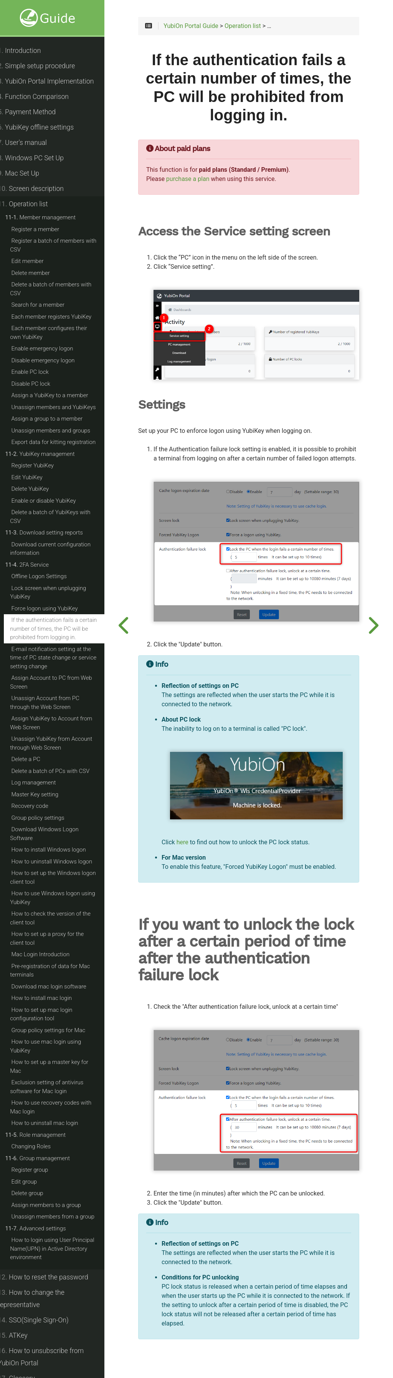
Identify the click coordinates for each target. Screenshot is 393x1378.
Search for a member (46, 304)
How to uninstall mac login (53, 1123)
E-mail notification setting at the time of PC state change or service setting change (61, 658)
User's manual (30, 142)
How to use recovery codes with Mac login (59, 1107)
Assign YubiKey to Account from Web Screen (59, 723)
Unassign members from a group (61, 1216)
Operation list (31, 204)
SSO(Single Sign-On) (41, 1320)
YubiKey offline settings (44, 127)
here (196, 834)
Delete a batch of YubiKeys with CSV (58, 517)
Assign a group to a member (55, 418)
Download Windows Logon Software (52, 834)
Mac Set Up (27, 173)
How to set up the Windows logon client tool (61, 877)
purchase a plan (201, 180)
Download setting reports (52, 532)
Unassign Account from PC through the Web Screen (63, 702)
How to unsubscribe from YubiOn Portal (49, 1357)
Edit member (36, 261)
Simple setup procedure (44, 66)
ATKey (21, 1335)
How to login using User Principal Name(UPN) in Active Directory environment (60, 1249)
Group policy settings (46, 817)
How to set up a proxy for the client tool (62, 938)
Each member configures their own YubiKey (62, 332)
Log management (42, 782)
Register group (38, 1169)
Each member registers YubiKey (60, 316)
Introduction (27, 50)
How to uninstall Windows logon (60, 861)
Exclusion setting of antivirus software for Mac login (55, 1087)
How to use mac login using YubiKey (53, 1046)
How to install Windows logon (57, 849)
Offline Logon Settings (47, 576)
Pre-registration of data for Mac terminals (58, 970)
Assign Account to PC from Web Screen (59, 682)
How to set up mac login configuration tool (49, 1014)
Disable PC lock (39, 383)
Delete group (35, 1193)
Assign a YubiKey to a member (58, 395)
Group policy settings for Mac (57, 1030)
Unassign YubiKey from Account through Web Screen (59, 743)
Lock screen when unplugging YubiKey (56, 592)
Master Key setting (43, 794)
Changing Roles (39, 1146)
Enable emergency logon (50, 348)
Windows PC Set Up (39, 158)
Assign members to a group (54, 1205)
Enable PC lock (38, 371)
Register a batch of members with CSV (61, 245)
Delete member (39, 273)
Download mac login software (57, 986)
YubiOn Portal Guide (204, 27)
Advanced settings (43, 1228)
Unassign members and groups (59, 430)
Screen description (39, 188)
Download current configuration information (58, 549)
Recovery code (38, 805)
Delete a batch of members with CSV (59, 289)
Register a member (44, 229)
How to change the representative (39, 1299)
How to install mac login (50, 998)
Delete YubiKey (38, 488)
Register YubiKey (41, 465)
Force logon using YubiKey (53, 608)
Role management (43, 1134)
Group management (45, 1158)
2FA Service (35, 564)
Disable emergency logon (51, 360)
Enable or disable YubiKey (52, 500)
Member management (48, 217)
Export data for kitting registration (62, 442)
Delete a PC (34, 759)
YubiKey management (48, 454)
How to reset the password (51, 1277)
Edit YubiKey (35, 477)
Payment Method (35, 112)
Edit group (32, 1181)
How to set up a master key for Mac (57, 1066)
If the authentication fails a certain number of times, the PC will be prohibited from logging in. (61, 629)
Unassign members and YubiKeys (62, 407)
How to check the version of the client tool (58, 918)
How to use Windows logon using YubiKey (61, 898)
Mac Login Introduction (49, 954)
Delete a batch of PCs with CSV (59, 771)
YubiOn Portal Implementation (54, 81)
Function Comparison (41, 96)
